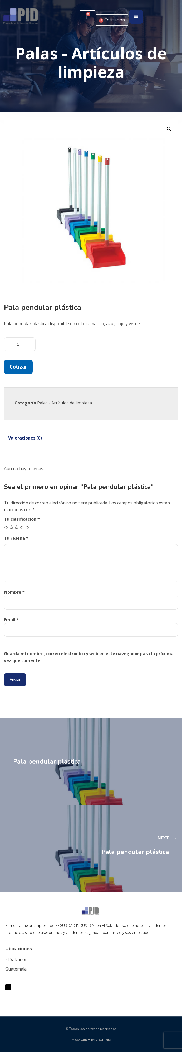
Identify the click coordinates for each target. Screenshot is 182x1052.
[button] (169, 129)
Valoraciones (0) (25, 438)
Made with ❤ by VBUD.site (91, 1040)
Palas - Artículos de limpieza (64, 403)
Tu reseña (16, 538)
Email (11, 619)
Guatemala (16, 969)
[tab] (25, 438)
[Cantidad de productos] (20, 344)
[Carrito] (87, 16)
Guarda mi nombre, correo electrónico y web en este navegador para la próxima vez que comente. (89, 657)
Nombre (14, 592)
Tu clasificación (22, 519)
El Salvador (16, 959)
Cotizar (18, 366)
